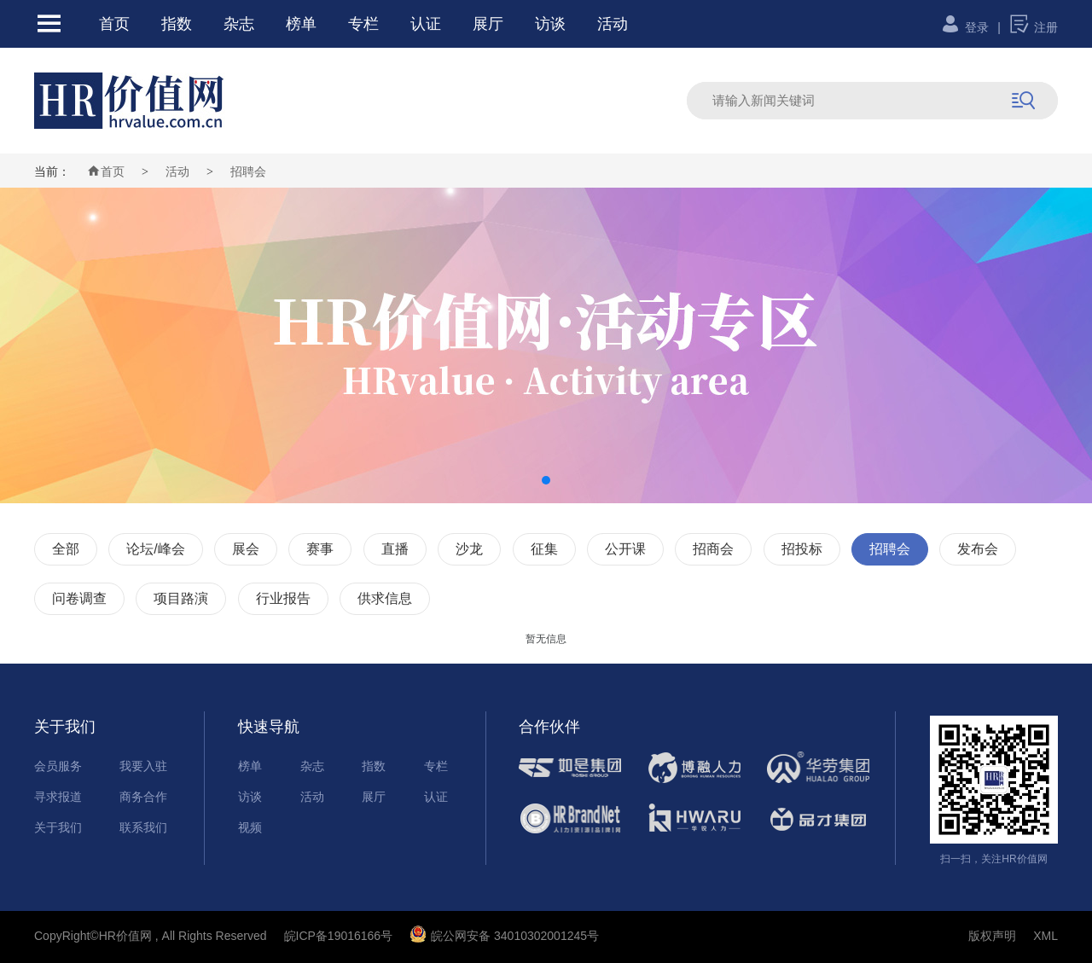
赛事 (320, 549)
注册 (1033, 27)
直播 (395, 549)
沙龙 (469, 549)
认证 (425, 23)
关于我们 (58, 827)
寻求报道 (58, 796)
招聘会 (248, 171)
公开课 (625, 549)
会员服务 (58, 766)
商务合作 (143, 796)
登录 (964, 27)
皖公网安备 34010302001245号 (504, 936)
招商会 (713, 549)
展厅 (488, 23)
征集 (544, 549)
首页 (114, 23)
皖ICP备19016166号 (338, 936)
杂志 (239, 23)
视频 (250, 827)
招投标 (801, 549)
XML (1045, 936)
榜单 (301, 23)
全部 (65, 549)
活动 (612, 23)
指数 (176, 23)
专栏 (363, 23)
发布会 (977, 549)
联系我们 (143, 827)
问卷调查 (79, 598)
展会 (245, 549)
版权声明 (992, 936)
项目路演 (181, 598)
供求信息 (384, 598)
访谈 (550, 23)
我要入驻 (143, 766)
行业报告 (283, 598)
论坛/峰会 (155, 549)
